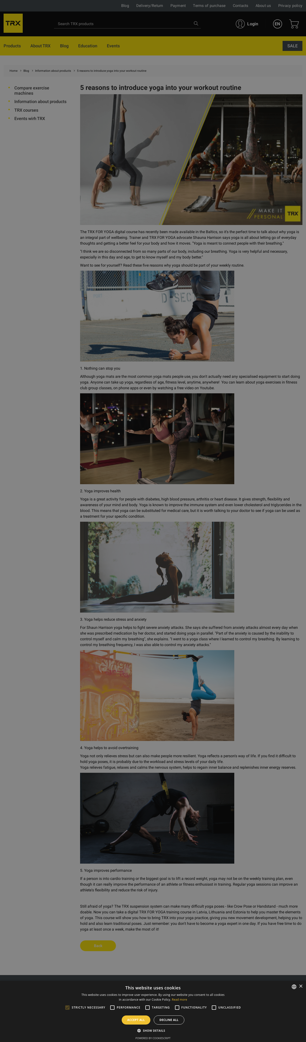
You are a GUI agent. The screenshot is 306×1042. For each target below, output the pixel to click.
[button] (153, 1030)
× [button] (300, 986)
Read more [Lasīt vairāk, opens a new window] (179, 1000)
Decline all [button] (169, 1020)
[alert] (153, 521)
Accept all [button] (136, 1020)
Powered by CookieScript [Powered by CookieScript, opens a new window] (153, 1038)
